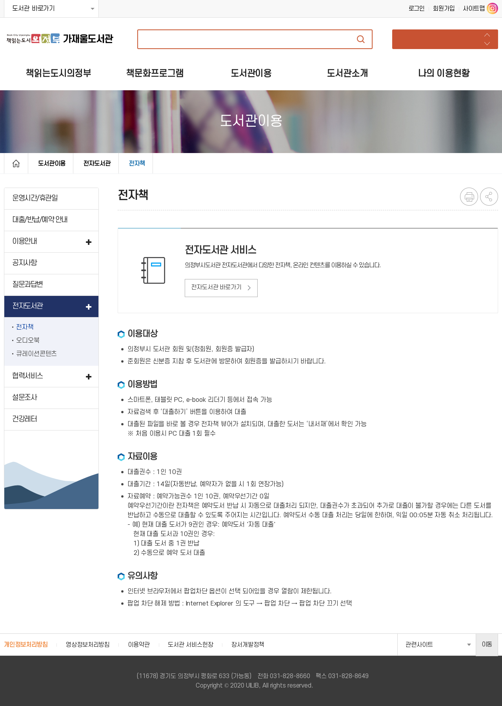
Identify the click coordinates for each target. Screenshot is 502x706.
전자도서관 (97, 163)
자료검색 (361, 39)
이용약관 (139, 644)
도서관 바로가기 (33, 8)
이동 (487, 644)
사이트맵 (474, 8)
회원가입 (444, 8)
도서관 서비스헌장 (190, 644)
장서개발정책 (247, 644)
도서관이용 (51, 163)
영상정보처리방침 (87, 644)
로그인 (417, 8)
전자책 (137, 163)
